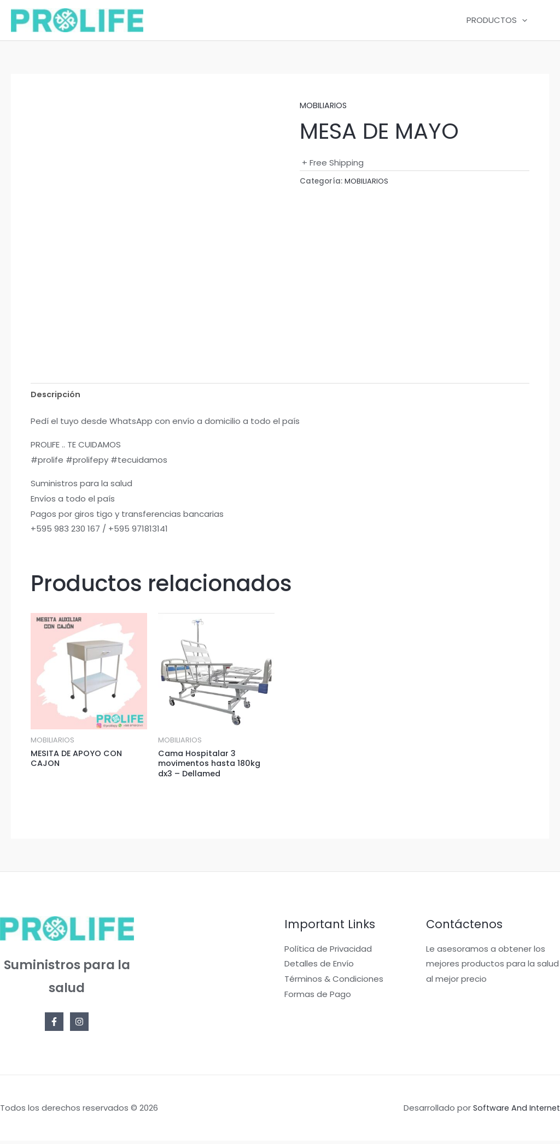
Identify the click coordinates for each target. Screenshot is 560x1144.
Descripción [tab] (57, 394)
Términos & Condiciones (333, 982)
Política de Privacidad (328, 951)
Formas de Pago (317, 997)
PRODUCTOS (499, 20)
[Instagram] (79, 1024)
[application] (525, 20)
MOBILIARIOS (324, 105)
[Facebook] (54, 1024)
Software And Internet (514, 1110)
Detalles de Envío (319, 966)
